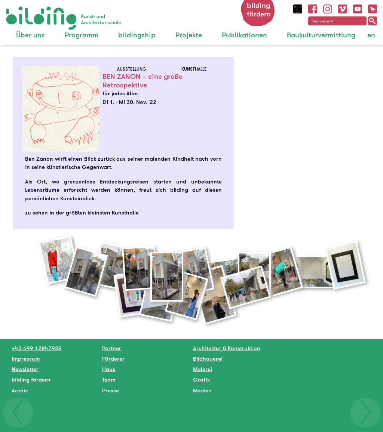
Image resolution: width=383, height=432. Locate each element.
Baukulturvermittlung (321, 35)
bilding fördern (259, 9)
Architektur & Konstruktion (226, 348)
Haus (108, 369)
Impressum (26, 358)
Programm (81, 35)
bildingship (137, 35)
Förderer (113, 358)
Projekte (188, 35)
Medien (202, 390)
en (371, 35)
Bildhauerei (208, 358)
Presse (110, 390)
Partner (111, 348)
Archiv (20, 390)
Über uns (30, 35)
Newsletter (25, 369)
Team (109, 379)
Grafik (201, 379)
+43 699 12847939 (37, 348)
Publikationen (244, 35)
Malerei (202, 369)
